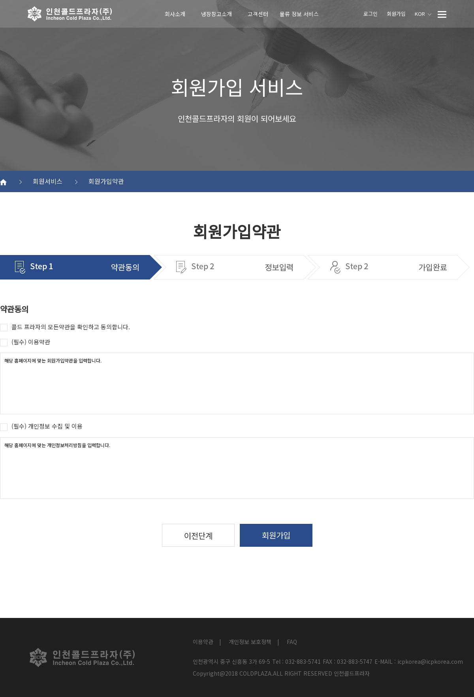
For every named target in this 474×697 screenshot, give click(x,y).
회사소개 (175, 14)
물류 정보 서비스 (299, 14)
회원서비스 (55, 181)
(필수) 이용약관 (25, 342)
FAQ (292, 642)
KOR (423, 13)
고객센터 (258, 14)
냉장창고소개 (216, 14)
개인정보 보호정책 (250, 642)
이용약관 (203, 642)
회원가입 (396, 13)
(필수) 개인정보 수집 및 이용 (41, 426)
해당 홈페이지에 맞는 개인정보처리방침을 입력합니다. (237, 468)
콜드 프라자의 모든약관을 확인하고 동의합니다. (65, 327)
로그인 (370, 13)
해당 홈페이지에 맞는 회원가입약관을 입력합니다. (237, 383)
